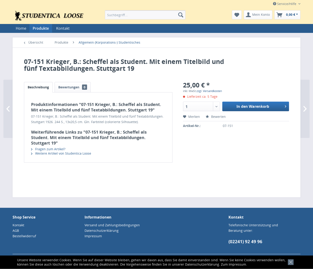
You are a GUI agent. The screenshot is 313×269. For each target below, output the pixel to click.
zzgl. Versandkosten (209, 91)
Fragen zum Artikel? (48, 149)
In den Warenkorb (261, 106)
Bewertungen (72, 87)
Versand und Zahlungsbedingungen (112, 225)
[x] (290, 261)
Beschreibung (38, 87)
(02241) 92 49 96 (245, 242)
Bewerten (216, 116)
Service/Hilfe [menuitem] (285, 4)
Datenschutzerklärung (202, 264)
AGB (16, 230)
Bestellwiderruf (24, 236)
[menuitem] (145, 14)
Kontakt (63, 28)
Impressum (237, 264)
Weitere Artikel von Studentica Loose (61, 153)
